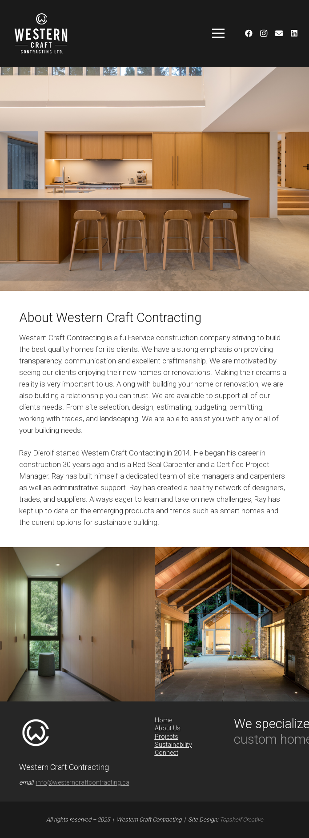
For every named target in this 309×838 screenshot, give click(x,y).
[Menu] (218, 33)
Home (163, 720)
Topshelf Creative (241, 819)
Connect (166, 752)
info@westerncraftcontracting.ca (82, 782)
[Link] (41, 33)
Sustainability (173, 744)
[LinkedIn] (293, 33)
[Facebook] (248, 33)
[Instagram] (263, 33)
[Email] (278, 33)
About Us (168, 728)
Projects (166, 736)
